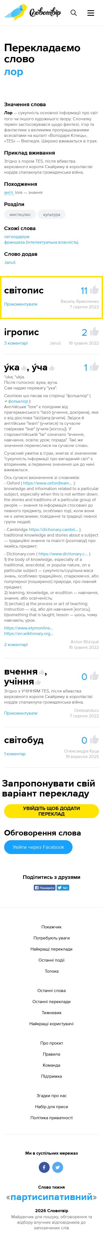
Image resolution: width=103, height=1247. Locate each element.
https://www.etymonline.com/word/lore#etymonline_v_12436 (29, 627)
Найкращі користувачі (51, 1023)
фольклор (16, 401)
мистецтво (20, 214)
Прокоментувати (20, 303)
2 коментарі (16, 644)
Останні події (51, 959)
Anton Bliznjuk (85, 641)
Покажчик (51, 926)
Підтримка (51, 1076)
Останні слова (51, 990)
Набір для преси (51, 1106)
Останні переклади (51, 1001)
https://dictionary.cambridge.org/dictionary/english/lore (53, 529)
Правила (51, 1053)
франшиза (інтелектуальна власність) (41, 241)
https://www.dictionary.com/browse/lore (63, 553)
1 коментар (15, 753)
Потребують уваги (52, 937)
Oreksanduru (86, 710)
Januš (9, 262)
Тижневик (52, 1012)
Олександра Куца (81, 750)
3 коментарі (16, 342)
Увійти (38, 847)
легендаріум (16, 236)
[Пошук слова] (73, 12)
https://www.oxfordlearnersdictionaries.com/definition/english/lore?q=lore (48, 482)
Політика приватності (51, 1117)
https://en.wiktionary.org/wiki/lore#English (29, 633)
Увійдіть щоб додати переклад (51, 811)
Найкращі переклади (51, 948)
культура (51, 214)
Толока (52, 971)
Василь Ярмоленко (80, 301)
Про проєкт (51, 1042)
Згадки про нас (52, 1095)
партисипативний (51, 1197)
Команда (51, 1065)
